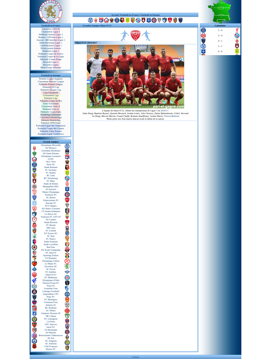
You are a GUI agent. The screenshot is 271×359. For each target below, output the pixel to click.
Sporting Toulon (50, 255)
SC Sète (50, 236)
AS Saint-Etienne (51, 153)
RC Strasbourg (51, 178)
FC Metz (51, 181)
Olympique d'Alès (50, 280)
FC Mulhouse (50, 277)
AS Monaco (51, 148)
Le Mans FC (51, 263)
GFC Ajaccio (51, 324)
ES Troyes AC (51, 233)
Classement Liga (51, 95)
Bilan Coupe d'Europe (50, 67)
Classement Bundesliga (51, 117)
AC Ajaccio (50, 252)
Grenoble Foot (51, 288)
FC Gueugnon (50, 318)
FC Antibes (51, 272)
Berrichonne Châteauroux (51, 335)
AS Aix (50, 338)
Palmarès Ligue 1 (51, 51)
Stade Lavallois (51, 244)
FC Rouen (51, 225)
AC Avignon (51, 340)
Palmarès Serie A (51, 109)
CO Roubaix (51, 258)
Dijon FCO (51, 274)
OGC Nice (51, 161)
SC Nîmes (51, 310)
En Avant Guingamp (50, 250)
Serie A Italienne (50, 103)
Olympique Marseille (51, 145)
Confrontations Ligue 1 (51, 45)
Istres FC (51, 327)
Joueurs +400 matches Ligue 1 (51, 40)
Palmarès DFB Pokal (51, 123)
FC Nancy (51, 238)
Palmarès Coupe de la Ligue (51, 56)
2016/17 (164, 110)
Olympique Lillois (50, 261)
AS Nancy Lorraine (51, 208)
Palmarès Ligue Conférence (51, 134)
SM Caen (50, 227)
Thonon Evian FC (51, 283)
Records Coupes (50, 64)
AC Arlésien (51, 343)
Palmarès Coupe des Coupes (51, 128)
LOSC (51, 159)
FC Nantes (51, 172)
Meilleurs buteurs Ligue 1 (51, 34)
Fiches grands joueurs (51, 48)
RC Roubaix (51, 307)
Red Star (51, 247)
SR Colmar (51, 316)
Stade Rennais (51, 167)
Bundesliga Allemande (50, 114)
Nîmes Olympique (50, 192)
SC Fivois (50, 269)
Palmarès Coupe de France (50, 53)
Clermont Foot (51, 302)
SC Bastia (50, 197)
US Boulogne (50, 329)
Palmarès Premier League (51, 84)
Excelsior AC (51, 266)
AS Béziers (51, 332)
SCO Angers (51, 205)
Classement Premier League (51, 81)
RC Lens (51, 175)
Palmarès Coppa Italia (50, 111)
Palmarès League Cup (51, 89)
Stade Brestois (50, 222)
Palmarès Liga (50, 98)
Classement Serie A (51, 106)
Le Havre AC (51, 214)
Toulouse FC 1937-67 (51, 216)
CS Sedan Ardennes (50, 211)
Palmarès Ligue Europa (51, 131)
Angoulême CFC (51, 294)
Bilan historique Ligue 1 (50, 42)
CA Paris (51, 321)
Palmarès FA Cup (51, 87)
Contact (135, 357)
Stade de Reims (51, 183)
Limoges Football (51, 291)
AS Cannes (51, 219)
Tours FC (50, 285)
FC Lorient (51, 230)
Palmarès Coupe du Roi (51, 100)
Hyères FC (51, 349)
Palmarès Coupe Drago (51, 59)
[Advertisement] (135, 6)
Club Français (50, 346)
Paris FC (51, 296)
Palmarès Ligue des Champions (50, 125)
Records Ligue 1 (51, 62)
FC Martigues (50, 299)
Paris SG (51, 164)
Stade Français (51, 241)
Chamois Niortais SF (51, 313)
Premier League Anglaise (50, 78)
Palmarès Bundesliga (51, 120)
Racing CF (51, 203)
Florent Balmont (171, 116)
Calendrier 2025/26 (51, 29)
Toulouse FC (51, 194)
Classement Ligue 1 (50, 31)
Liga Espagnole (51, 92)
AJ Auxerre (51, 189)
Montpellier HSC (51, 186)
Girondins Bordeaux (50, 150)
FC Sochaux (51, 170)
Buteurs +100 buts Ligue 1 (50, 37)
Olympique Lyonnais (51, 156)
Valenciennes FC (51, 200)
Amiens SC (51, 305)
